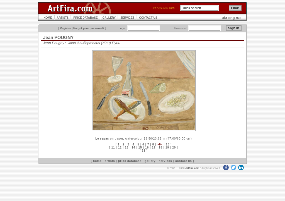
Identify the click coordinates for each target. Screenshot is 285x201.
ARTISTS (63, 17)
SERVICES (127, 17)
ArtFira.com (192, 168)
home (97, 160)
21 (143, 150)
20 (174, 147)
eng (231, 18)
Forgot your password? (88, 28)
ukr (224, 18)
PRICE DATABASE (85, 17)
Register (65, 28)
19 (167, 147)
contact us (183, 160)
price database (130, 160)
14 (133, 147)
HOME (48, 17)
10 (167, 144)
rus (238, 18)
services (165, 160)
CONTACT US (148, 17)
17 (153, 147)
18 (160, 147)
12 (120, 147)
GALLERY (109, 17)
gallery (150, 160)
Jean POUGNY (58, 37)
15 (140, 147)
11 (113, 147)
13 (126, 147)
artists (110, 160)
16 (147, 147)
